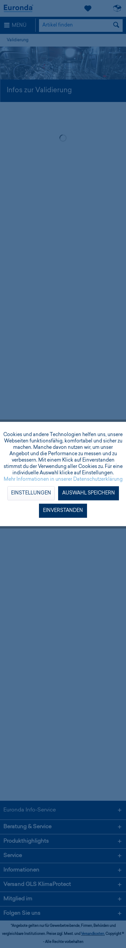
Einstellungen (31, 493)
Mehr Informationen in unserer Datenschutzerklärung (63, 479)
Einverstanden (63, 511)
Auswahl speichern (88, 493)
